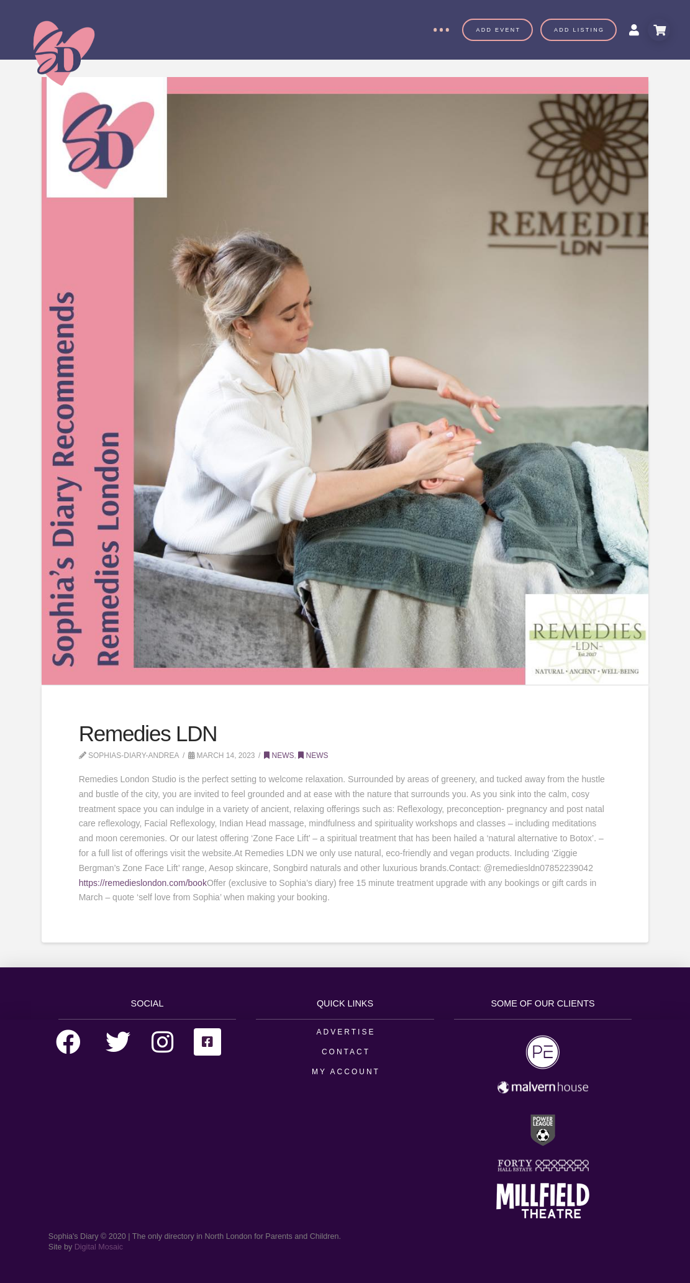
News (279, 755)
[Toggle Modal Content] (659, 30)
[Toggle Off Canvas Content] (441, 29)
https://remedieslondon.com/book (143, 883)
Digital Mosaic (99, 1247)
